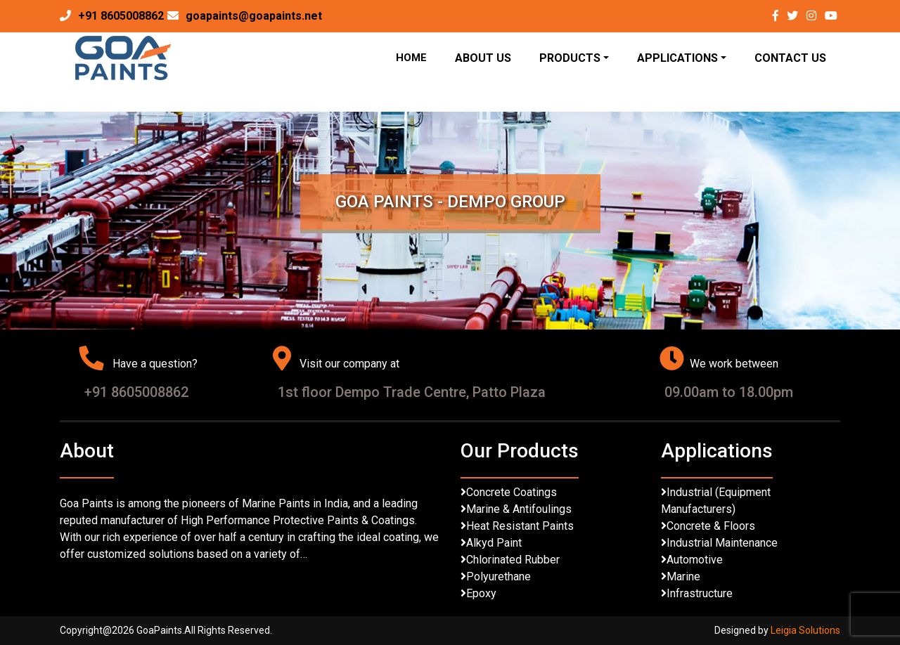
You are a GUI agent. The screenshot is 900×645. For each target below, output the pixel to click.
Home (411, 57)
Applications (677, 58)
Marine (683, 576)
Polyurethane (498, 576)
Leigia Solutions (805, 630)
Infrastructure (700, 593)
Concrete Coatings (511, 492)
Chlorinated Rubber (513, 559)
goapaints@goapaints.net (254, 15)
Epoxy (481, 593)
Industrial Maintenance (722, 542)
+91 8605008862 (121, 15)
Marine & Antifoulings (519, 509)
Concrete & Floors (711, 526)
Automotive (695, 559)
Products (569, 58)
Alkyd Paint (494, 542)
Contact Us (790, 58)
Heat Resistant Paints (520, 526)
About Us (483, 58)
